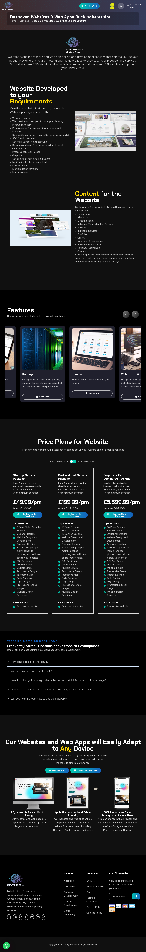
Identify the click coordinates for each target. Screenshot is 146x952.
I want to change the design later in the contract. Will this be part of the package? (56, 680)
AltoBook (69, 880)
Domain (77, 374)
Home (13, 20)
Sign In (90, 892)
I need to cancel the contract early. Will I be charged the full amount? (49, 689)
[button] (42, 397)
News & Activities (95, 886)
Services (24, 20)
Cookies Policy (94, 912)
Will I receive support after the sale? (29, 671)
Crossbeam (70, 886)
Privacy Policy (94, 907)
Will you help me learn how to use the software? (37, 698)
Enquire (90, 880)
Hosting (27, 374)
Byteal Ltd (71, 944)
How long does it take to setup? (27, 661)
